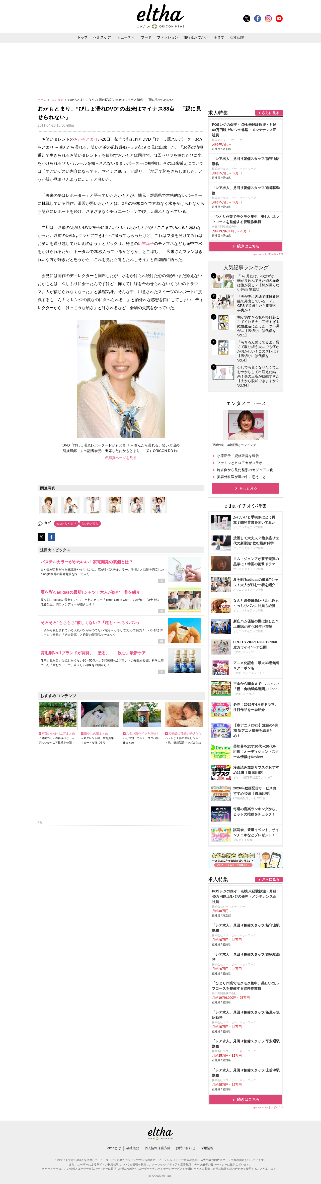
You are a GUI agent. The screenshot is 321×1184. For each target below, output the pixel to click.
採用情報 (207, 1148)
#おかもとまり (66, 523)
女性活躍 (237, 37)
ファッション (167, 37)
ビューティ (126, 37)
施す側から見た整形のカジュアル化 (245, 470)
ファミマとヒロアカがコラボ (240, 463)
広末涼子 (146, 243)
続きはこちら (248, 246)
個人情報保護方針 (157, 1148)
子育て (219, 37)
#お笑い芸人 (90, 523)
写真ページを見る (123, 458)
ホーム (42, 100)
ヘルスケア (102, 37)
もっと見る (248, 488)
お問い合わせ (185, 1148)
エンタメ (57, 100)
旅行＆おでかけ (196, 37)
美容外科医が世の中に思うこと (241, 477)
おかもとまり (86, 139)
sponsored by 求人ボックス (268, 254)
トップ (82, 37)
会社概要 (132, 1148)
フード (146, 37)
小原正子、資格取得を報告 (238, 456)
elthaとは (114, 1148)
